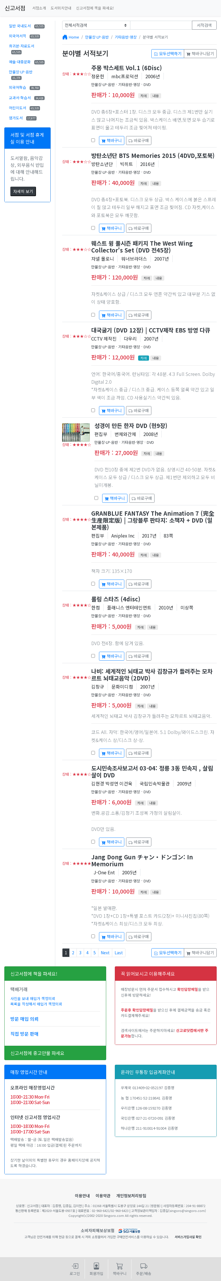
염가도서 (23, 118)
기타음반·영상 (126, 37)
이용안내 (82, 1195)
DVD (147, 84)
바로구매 (139, 140)
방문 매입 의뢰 (24, 1018)
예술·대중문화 (27, 61)
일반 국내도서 (27, 25)
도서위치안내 (61, 8)
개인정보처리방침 (131, 1195)
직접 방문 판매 (24, 1033)
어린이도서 (24, 107)
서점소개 (39, 8)
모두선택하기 (168, 53)
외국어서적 (24, 36)
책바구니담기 (200, 53)
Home (74, 37)
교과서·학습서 (27, 97)
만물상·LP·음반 (21, 74)
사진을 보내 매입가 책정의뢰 (32, 998)
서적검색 (204, 25)
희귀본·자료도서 (21, 48)
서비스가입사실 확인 (188, 1236)
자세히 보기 (23, 191)
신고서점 (15, 8)
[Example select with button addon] (96, 25)
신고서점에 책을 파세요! (95, 8)
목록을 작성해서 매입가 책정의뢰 (36, 1004)
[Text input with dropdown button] (161, 25)
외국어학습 (24, 87)
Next (105, 952)
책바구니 (112, 140)
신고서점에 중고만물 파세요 (37, 1052)
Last (119, 952)
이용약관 (103, 1195)
